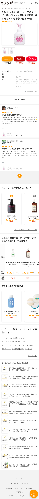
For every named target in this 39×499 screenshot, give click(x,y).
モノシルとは (24, 483)
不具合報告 (19, 492)
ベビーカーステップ (8, 342)
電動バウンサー (6, 349)
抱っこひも (22, 338)
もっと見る (19, 86)
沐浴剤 (15, 338)
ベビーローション (7, 338)
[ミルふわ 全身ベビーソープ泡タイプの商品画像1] (19, 34)
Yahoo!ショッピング (31, 59)
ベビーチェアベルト (8, 345)
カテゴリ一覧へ (32, 356)
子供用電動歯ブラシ (18, 349)
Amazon (7, 59)
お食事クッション (20, 342)
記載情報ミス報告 (31, 91)
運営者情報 (9, 488)
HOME (19, 478)
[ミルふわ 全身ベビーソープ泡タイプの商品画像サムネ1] (5, 50)
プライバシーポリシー (27, 488)
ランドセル (28, 349)
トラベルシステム (30, 345)
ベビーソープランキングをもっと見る (25, 230)
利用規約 (16, 488)
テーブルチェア (19, 345)
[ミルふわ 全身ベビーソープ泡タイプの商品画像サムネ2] (11, 50)
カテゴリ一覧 (15, 483)
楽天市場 (19, 59)
